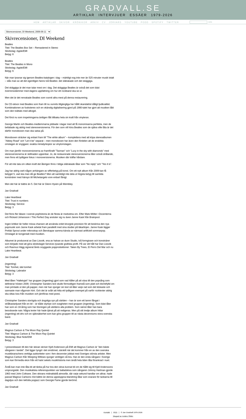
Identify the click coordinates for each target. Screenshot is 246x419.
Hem (37, 22)
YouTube (131, 22)
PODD (145, 22)
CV (104, 22)
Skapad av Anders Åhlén (123, 416)
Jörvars (115, 22)
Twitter (173, 22)
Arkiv (95, 22)
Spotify (158, 22)
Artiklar (49, 22)
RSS (115, 412)
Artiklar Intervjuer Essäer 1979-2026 (123, 15)
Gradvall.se (123, 7)
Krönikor (80, 22)
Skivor (64, 22)
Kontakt (107, 412)
